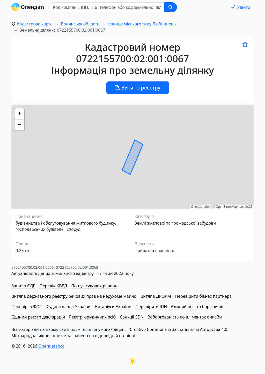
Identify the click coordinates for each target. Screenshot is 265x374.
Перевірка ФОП (26, 306)
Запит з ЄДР (23, 286)
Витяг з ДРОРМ (156, 296)
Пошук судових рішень (94, 286)
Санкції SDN (132, 317)
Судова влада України (69, 306)
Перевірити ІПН (151, 306)
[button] (19, 114)
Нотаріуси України (113, 306)
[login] (241, 7)
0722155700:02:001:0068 (77, 267)
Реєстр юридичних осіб (92, 317)
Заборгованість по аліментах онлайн (185, 317)
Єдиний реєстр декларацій (38, 317)
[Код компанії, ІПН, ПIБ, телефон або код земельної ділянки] (116, 7)
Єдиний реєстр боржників (197, 306)
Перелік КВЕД (53, 286)
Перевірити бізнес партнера (203, 296)
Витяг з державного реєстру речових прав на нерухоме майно (73, 296)
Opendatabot (51, 346)
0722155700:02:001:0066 (32, 267)
